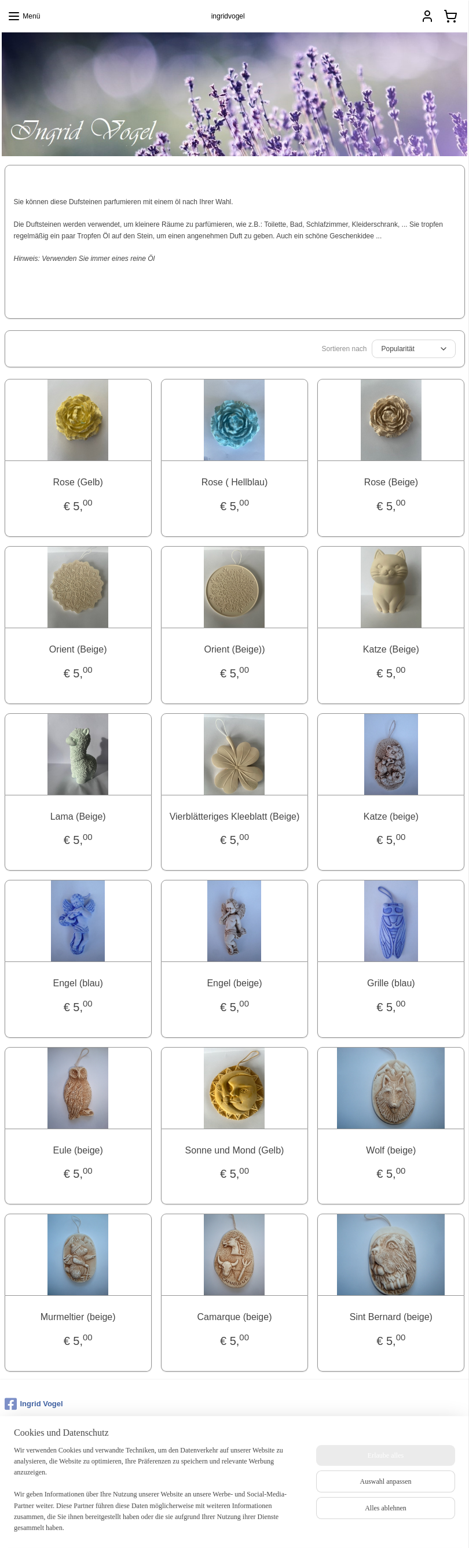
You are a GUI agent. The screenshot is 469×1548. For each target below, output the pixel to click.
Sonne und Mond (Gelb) (234, 1150)
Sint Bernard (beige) (391, 1317)
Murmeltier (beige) (78, 1317)
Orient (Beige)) (234, 649)
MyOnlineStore (344, 1526)
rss (214, 1526)
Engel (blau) (78, 983)
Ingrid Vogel (34, 1404)
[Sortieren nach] (413, 348)
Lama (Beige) (78, 816)
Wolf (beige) (391, 1150)
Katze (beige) (391, 816)
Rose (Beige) (391, 482)
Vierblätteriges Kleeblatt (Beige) (235, 816)
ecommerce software (253, 1526)
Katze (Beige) (391, 649)
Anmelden (29, 1481)
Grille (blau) (391, 983)
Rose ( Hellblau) (234, 482)
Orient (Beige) (78, 649)
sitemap (193, 1526)
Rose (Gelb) (78, 482)
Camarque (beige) (234, 1317)
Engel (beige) (234, 983)
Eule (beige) (78, 1150)
